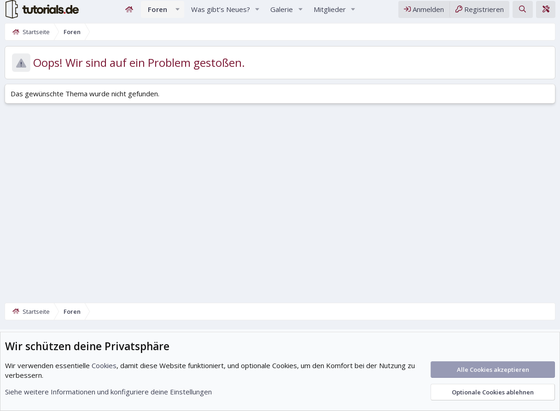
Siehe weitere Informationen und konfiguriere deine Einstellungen (108, 391)
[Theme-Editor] (545, 13)
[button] (177, 13)
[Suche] (522, 13)
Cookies (104, 365)
